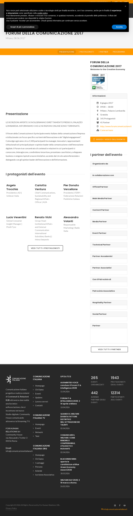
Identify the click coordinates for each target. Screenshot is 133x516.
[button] (125, 6)
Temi (37, 436)
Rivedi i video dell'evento (109, 139)
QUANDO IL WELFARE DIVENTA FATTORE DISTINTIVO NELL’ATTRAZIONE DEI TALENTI (70, 419)
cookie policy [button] (42, 13)
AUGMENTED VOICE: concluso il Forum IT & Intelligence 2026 (70, 385)
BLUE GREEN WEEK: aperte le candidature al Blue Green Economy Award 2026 (69, 464)
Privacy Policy (11, 508)
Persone (38, 467)
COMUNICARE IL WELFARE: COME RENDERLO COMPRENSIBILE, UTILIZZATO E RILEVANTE (67, 442)
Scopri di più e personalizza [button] (22, 27)
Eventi (38, 393)
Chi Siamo (39, 389)
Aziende (38, 471)
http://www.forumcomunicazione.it (116, 126)
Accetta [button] (119, 27)
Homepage (40, 385)
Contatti (39, 405)
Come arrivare (106, 130)
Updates (38, 397)
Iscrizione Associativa (44, 475)
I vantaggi (39, 463)
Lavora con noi (41, 401)
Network (39, 432)
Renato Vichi (43, 217)
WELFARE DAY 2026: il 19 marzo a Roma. (70, 481)
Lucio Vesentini (16, 217)
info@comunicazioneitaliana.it (114, 509)
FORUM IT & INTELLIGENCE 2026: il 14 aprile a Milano (70, 401)
